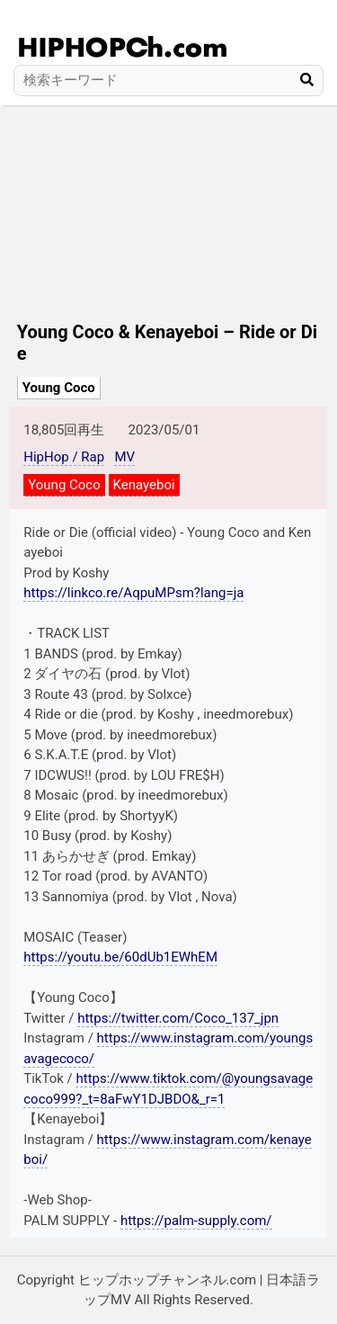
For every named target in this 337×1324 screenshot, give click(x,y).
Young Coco (58, 388)
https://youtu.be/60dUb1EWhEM (120, 957)
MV (124, 457)
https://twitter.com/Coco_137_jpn (178, 1018)
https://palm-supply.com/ (196, 1220)
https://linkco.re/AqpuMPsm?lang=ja (133, 593)
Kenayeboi (144, 485)
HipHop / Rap (63, 457)
